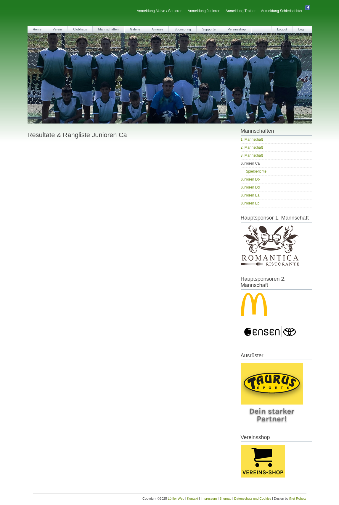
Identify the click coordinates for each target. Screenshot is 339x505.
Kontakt (192, 498)
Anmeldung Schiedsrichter (281, 11)
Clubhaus (80, 29)
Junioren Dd (250, 187)
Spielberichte (256, 171)
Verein (57, 29)
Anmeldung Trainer (241, 11)
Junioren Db (250, 179)
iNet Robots (297, 498)
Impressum (209, 498)
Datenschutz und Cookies (252, 498)
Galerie (135, 29)
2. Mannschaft (252, 147)
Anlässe (157, 29)
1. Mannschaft (252, 139)
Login (302, 29)
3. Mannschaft (252, 155)
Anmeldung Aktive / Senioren (159, 11)
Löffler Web (176, 498)
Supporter (209, 29)
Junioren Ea (250, 195)
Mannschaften (108, 29)
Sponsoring (182, 29)
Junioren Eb (250, 203)
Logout (282, 29)
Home (37, 29)
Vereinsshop (237, 29)
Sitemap (225, 498)
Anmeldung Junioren (204, 11)
